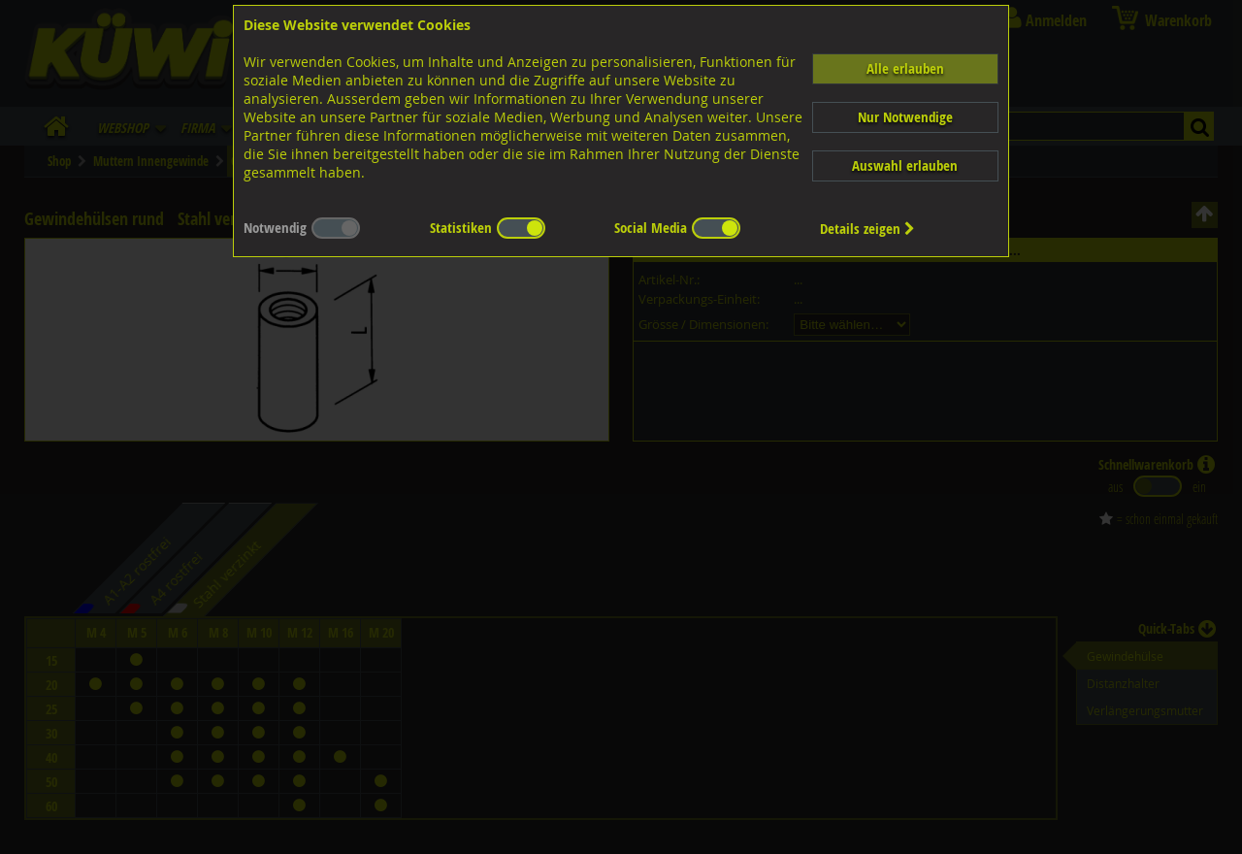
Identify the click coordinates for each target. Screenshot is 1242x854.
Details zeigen (867, 228)
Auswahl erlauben (905, 165)
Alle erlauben (905, 68)
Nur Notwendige (905, 117)
